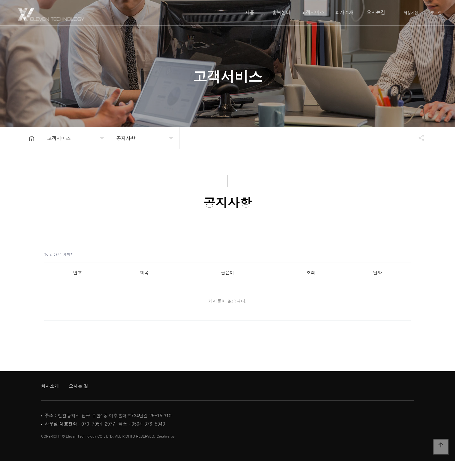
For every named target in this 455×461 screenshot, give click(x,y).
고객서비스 (313, 12)
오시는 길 (78, 386)
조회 (310, 272)
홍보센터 (281, 12)
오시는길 (376, 12)
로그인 (436, 13)
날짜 (377, 272)
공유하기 (418, 137)
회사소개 (344, 12)
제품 (249, 12)
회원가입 (410, 13)
